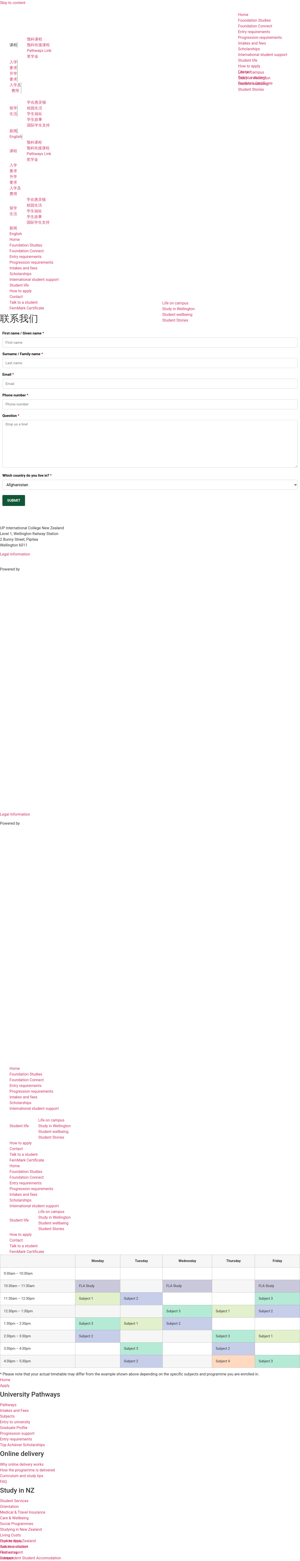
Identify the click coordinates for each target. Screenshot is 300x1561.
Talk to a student (24, 302)
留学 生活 (13, 111)
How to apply (21, 291)
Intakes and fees (23, 268)
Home (15, 239)
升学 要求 (13, 76)
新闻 (13, 131)
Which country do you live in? (27, 475)
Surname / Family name (22, 354)
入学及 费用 (15, 88)
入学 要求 (13, 65)
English (16, 136)
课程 (13, 45)
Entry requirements (25, 256)
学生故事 (34, 119)
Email (8, 374)
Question (10, 416)
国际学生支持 (38, 125)
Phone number (15, 395)
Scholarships (20, 274)
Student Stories (175, 320)
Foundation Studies (26, 245)
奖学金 (32, 56)
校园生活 (34, 108)
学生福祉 (34, 113)
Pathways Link (39, 50)
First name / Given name (23, 333)
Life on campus (51, 1120)
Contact (16, 296)
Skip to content (12, 2)
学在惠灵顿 (36, 102)
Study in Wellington (54, 1126)
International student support (34, 279)
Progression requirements (31, 262)
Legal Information (15, 554)
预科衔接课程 (38, 45)
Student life (19, 285)
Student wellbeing (177, 314)
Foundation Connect (27, 251)
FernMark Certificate (27, 308)
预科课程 (34, 39)
